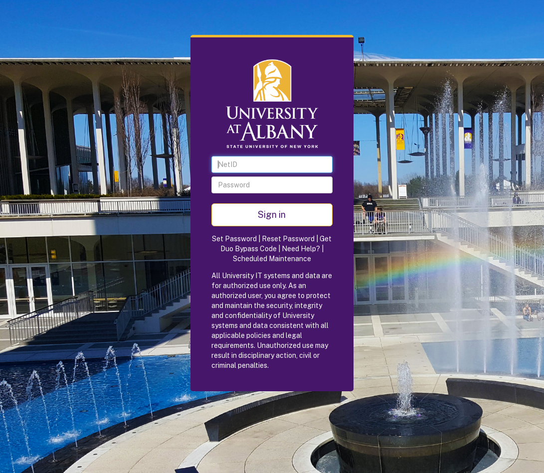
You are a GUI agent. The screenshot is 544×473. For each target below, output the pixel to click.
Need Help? (301, 249)
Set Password (234, 239)
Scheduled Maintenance (272, 259)
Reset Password (288, 239)
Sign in (272, 214)
